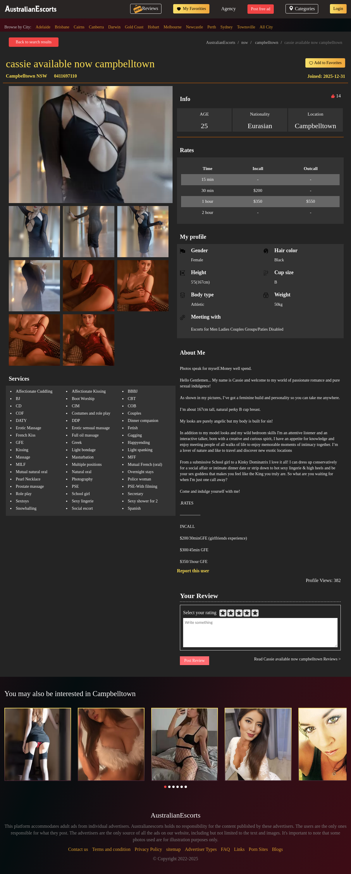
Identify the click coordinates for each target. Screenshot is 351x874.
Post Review (194, 660)
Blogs (277, 849)
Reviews (145, 8)
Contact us (78, 849)
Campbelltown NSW (26, 75)
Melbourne (172, 27)
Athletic (197, 304)
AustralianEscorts (220, 42)
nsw (244, 42)
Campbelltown (315, 126)
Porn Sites (258, 849)
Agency (228, 8)
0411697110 (65, 75)
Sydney (227, 27)
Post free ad (260, 9)
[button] (165, 787)
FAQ (225, 849)
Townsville (246, 27)
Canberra (96, 27)
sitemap (173, 849)
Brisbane (62, 27)
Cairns (79, 27)
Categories (302, 8)
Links (239, 849)
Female (197, 260)
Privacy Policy (148, 849)
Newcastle (194, 27)
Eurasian (260, 126)
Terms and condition (111, 849)
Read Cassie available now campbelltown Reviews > (297, 659)
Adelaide (43, 27)
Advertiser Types (201, 849)
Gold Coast (134, 27)
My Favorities (191, 8)
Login (338, 8)
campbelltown (266, 42)
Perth (211, 27)
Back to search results (33, 42)
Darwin (114, 27)
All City (266, 27)
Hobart (153, 27)
